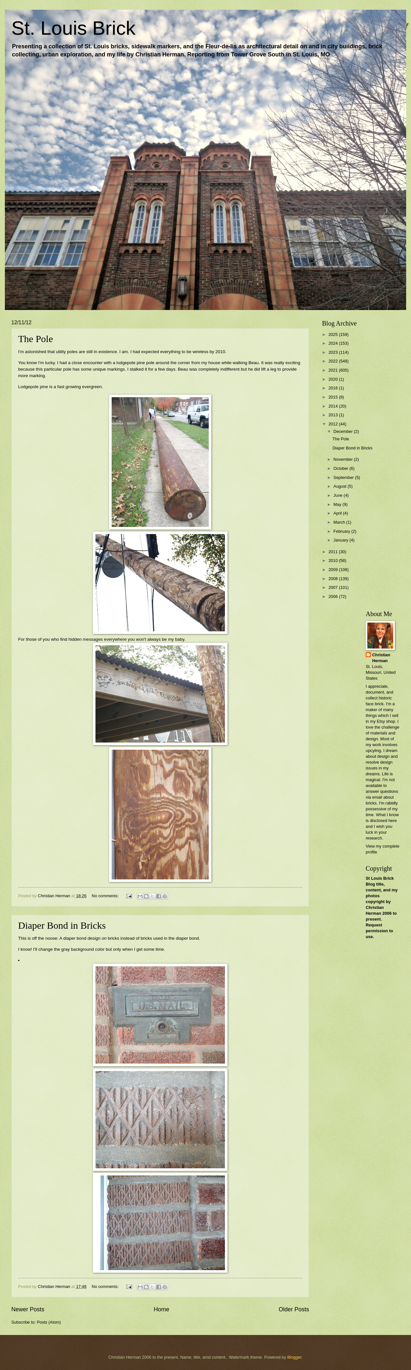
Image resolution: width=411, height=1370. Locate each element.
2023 (333, 352)
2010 (333, 560)
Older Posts (294, 1309)
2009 (333, 569)
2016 (333, 388)
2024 (333, 343)
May (337, 504)
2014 (333, 406)
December (343, 431)
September (344, 477)
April (338, 513)
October (341, 468)
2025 (333, 334)
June (338, 495)
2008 (333, 578)
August (340, 486)
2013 (333, 414)
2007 (333, 587)
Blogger (294, 1357)
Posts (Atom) (49, 1322)
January (341, 540)
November (343, 459)
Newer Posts (27, 1309)
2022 (333, 361)
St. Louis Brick (73, 28)
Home (161, 1309)
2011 (333, 551)
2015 (333, 397)
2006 (333, 596)
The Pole (35, 338)
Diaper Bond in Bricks (62, 925)
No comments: (106, 895)
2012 (333, 424)
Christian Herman (381, 657)
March (339, 522)
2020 (333, 379)
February (342, 531)
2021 (333, 370)
